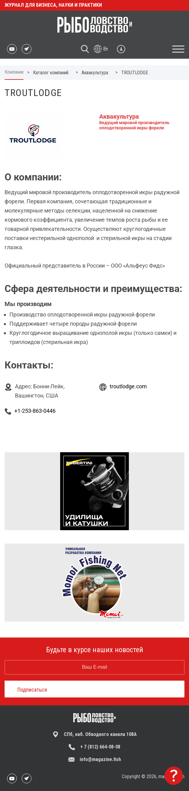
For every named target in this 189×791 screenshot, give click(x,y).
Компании (14, 72)
